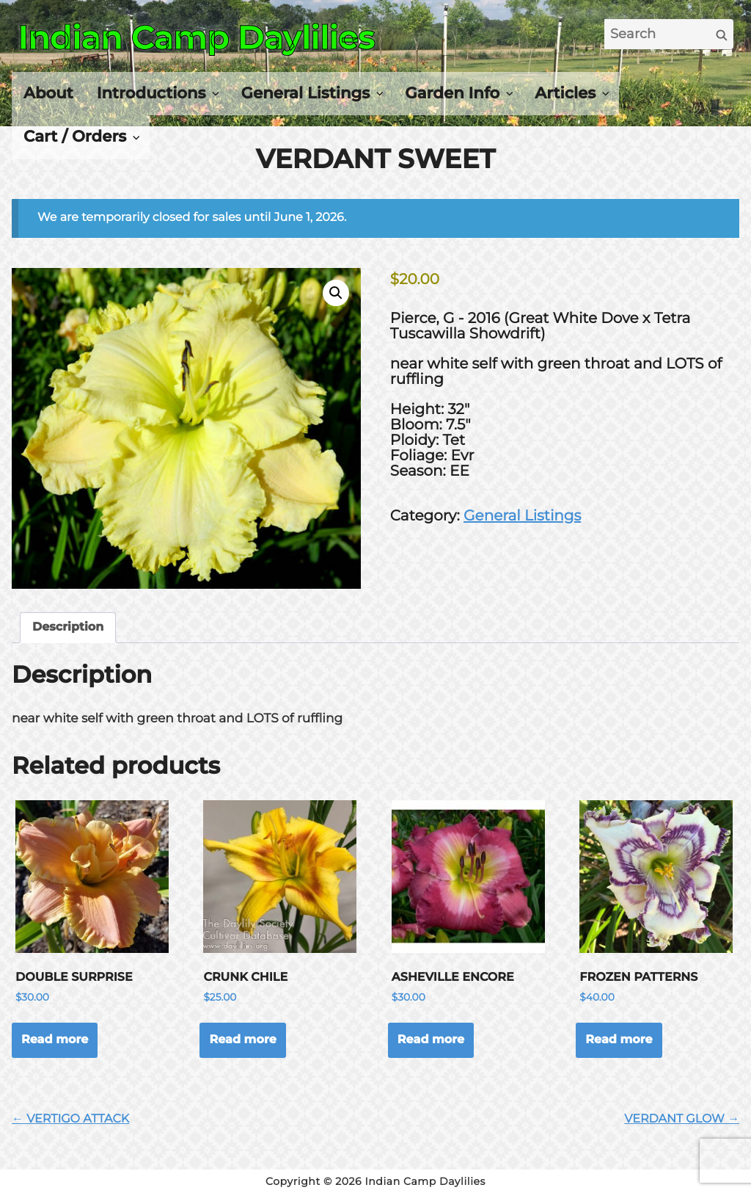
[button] (336, 293)
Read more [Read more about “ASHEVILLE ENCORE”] (431, 1040)
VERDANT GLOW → (681, 1119)
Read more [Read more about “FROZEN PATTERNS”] (618, 1040)
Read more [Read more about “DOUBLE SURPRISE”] (54, 1040)
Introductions (151, 93)
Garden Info (452, 93)
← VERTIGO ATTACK (70, 1119)
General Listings (305, 93)
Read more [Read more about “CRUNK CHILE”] (242, 1040)
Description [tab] (67, 627)
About (48, 93)
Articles (565, 93)
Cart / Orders (74, 136)
